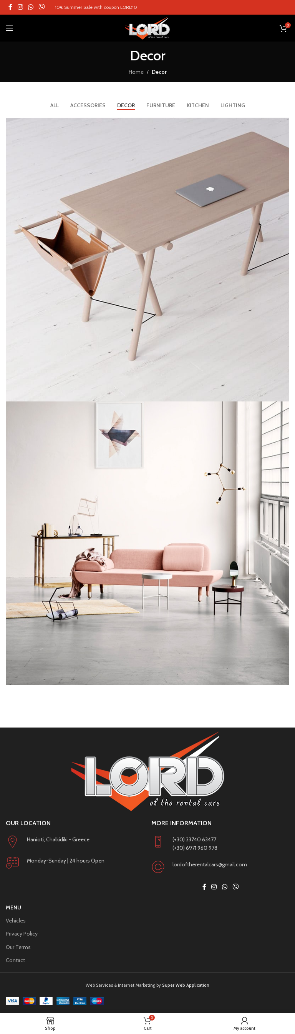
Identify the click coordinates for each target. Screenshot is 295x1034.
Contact (15, 960)
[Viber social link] (41, 7)
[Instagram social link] (20, 7)
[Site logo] (147, 28)
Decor (159, 71)
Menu (13, 907)
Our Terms (18, 947)
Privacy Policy (22, 933)
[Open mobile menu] (9, 28)
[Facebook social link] (10, 7)
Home (136, 71)
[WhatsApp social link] (30, 7)
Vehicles (16, 920)
